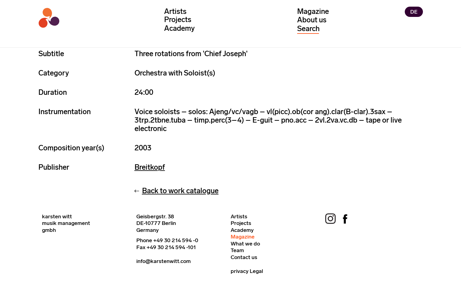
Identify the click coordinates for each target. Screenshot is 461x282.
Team (237, 250)
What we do (245, 243)
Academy (179, 28)
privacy (239, 271)
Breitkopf (150, 167)
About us (311, 19)
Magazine (313, 11)
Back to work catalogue (180, 190)
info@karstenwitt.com (163, 261)
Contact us (244, 257)
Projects (177, 19)
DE (413, 12)
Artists (175, 11)
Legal (256, 271)
